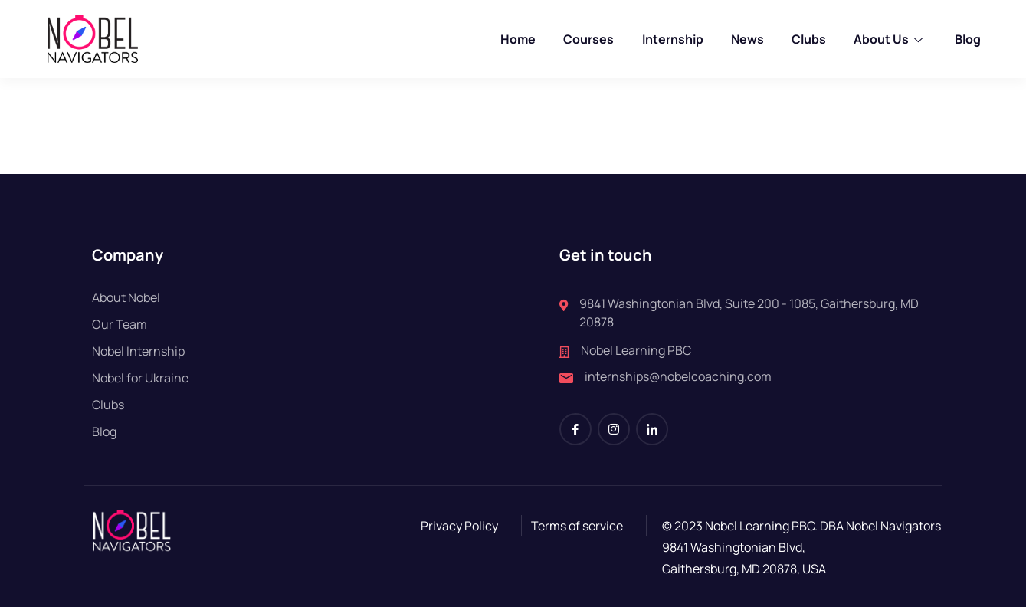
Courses (589, 39)
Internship (672, 39)
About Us (890, 39)
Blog (967, 39)
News (747, 39)
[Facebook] (575, 429)
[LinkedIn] (652, 429)
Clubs (809, 39)
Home (518, 39)
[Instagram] (614, 429)
